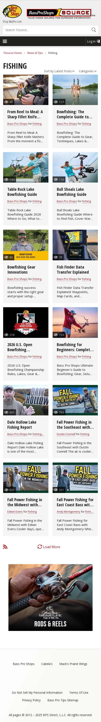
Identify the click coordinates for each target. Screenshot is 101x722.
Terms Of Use (78, 693)
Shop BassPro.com (12, 21)
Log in (91, 41)
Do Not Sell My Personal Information (37, 693)
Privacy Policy (31, 700)
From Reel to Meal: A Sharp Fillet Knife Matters (25, 117)
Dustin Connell (66, 434)
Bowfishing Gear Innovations (21, 269)
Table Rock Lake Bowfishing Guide (22, 191)
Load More (51, 547)
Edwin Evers (15, 511)
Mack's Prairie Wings (73, 664)
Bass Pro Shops (17, 124)
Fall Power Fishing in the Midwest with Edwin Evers (24, 505)
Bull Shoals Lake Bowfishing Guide (71, 191)
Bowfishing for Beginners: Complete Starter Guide (74, 350)
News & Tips (35, 53)
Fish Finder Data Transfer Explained (73, 269)
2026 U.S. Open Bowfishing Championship (19, 350)
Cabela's (47, 664)
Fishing (37, 124)
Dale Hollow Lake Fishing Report (21, 424)
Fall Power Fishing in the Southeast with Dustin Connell (74, 427)
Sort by (49, 71)
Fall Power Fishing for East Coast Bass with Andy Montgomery (75, 505)
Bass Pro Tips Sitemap (62, 700)
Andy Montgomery (68, 511)
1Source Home (12, 53)
